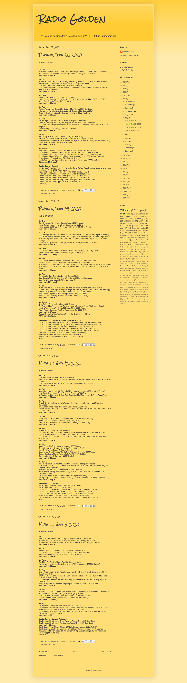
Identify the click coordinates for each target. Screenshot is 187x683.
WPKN (53, 194)
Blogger (98, 670)
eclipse (144, 287)
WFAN (131, 280)
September (129, 111)
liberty (144, 242)
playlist (47, 194)
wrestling (123, 263)
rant (121, 228)
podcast (129, 244)
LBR (131, 247)
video (122, 237)
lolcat (138, 235)
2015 (125, 168)
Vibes (131, 235)
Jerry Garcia (126, 275)
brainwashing (142, 282)
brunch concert (126, 219)
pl (147, 296)
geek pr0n (134, 240)
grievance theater (133, 261)
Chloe (124, 259)
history (122, 252)
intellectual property (140, 294)
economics (123, 289)
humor (138, 219)
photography (141, 296)
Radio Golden (72, 19)
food (124, 261)
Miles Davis (144, 275)
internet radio (124, 296)
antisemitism (129, 221)
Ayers (131, 263)
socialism (140, 223)
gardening (131, 292)
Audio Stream (127, 67)
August (128, 115)
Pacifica (143, 240)
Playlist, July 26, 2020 (60, 55)
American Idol (127, 256)
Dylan (139, 268)
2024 (125, 85)
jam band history (142, 214)
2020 (125, 99)
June (127, 135)
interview (123, 235)
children (137, 284)
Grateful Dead (125, 226)
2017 (125, 162)
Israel (130, 223)
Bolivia (122, 266)
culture (122, 287)
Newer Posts (44, 652)
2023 (125, 89)
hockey (144, 261)
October (128, 108)
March (127, 145)
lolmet (133, 296)
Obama (141, 221)
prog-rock (125, 299)
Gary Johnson (141, 270)
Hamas (128, 273)
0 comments (71, 190)
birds (143, 228)
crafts (144, 284)
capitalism (123, 284)
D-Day (144, 266)
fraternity (142, 249)
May (127, 138)
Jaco (147, 273)
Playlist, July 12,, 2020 (60, 363)
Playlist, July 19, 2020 (60, 208)
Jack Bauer (132, 228)
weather (143, 301)
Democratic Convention (127, 268)
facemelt (139, 289)
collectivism (141, 237)
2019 (125, 155)
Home (75, 652)
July (126, 118)
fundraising (140, 226)
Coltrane (136, 266)
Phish (130, 259)
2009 (125, 188)
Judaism (131, 237)
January (128, 151)
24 (121, 223)
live (147, 219)
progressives (124, 254)
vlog (128, 301)
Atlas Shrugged (138, 256)
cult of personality (127, 230)
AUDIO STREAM (46, 62)
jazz (125, 233)
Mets (146, 230)
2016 (125, 165)
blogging (123, 249)
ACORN (145, 254)
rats (144, 235)
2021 (125, 95)
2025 (125, 82)
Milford (125, 277)
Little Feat (136, 275)
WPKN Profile (127, 70)
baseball (123, 242)
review (132, 299)
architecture (123, 282)
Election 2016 (124, 270)
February (128, 148)
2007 (125, 195)
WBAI (143, 233)
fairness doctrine (143, 259)
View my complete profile (129, 55)
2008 (125, 191)
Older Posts (106, 652)
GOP (133, 270)
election (132, 289)
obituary (134, 233)
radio (139, 230)
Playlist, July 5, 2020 (59, 524)
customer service (133, 287)
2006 (125, 198)
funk (124, 292)
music (129, 214)
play (121, 244)
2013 (125, 175)
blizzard (132, 282)
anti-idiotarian (141, 280)
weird (121, 303)
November (129, 105)
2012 (125, 178)
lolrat (131, 252)
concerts (133, 249)
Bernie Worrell (141, 263)
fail (135, 259)
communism (124, 240)
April (127, 141)
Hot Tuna (135, 273)
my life (142, 252)
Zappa (141, 216)
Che (147, 256)
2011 (125, 181)
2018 (125, 158)
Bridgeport (138, 244)
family (146, 289)
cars (130, 284)
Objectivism (134, 277)
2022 (125, 92)
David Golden (128, 52)
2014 (125, 172)
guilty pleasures (134, 242)
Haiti (121, 273)
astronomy (141, 247)
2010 (125, 185)
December (129, 101)
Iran (142, 273)
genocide (140, 292)
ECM (144, 268)
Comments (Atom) (56, 655)
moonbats (129, 216)
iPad (128, 294)
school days (136, 254)
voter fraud (135, 301)
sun (138, 299)
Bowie (129, 266)
